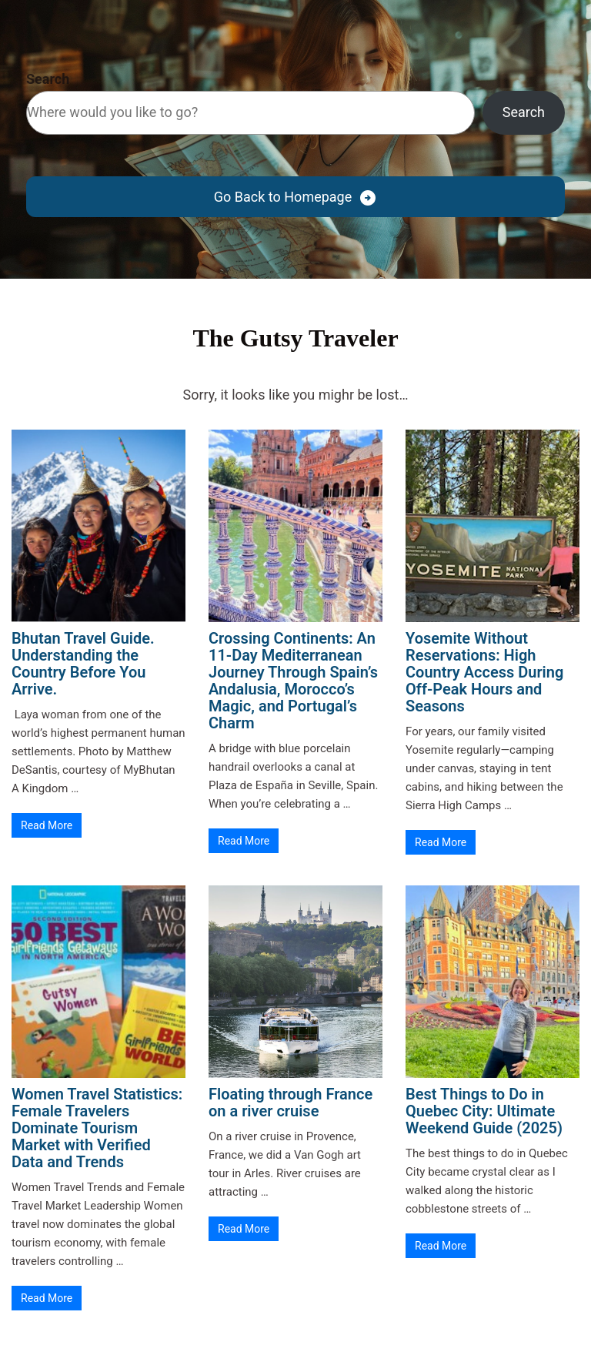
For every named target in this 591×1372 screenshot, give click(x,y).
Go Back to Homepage (283, 197)
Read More (46, 825)
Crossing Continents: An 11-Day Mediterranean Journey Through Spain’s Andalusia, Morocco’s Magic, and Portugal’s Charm (293, 680)
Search (47, 79)
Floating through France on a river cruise (290, 1102)
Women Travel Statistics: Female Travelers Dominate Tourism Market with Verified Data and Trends (97, 1128)
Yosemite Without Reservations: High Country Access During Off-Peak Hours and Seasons (484, 672)
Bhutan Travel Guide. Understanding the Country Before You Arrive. (83, 664)
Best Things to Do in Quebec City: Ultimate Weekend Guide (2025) (484, 1111)
